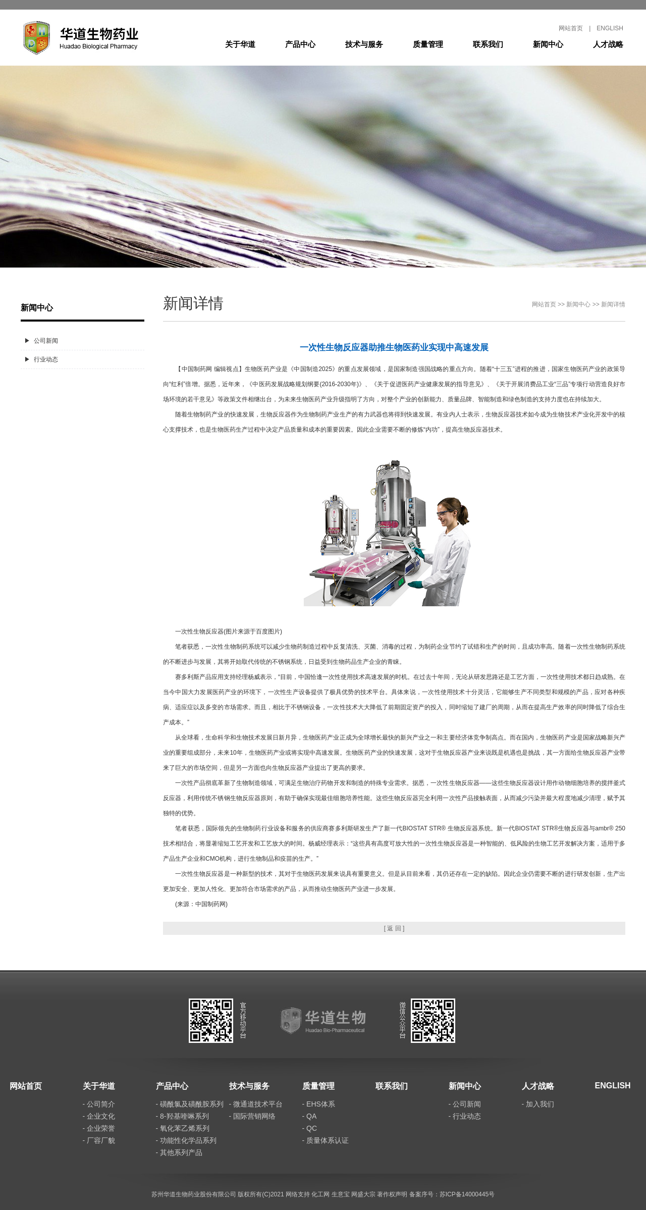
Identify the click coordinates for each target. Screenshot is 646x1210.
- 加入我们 (538, 1104)
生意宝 (341, 1194)
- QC (309, 1128)
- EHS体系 (318, 1104)
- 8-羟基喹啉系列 (182, 1116)
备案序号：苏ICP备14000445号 (452, 1194)
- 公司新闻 (465, 1104)
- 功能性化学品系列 (186, 1140)
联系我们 (488, 44)
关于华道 (240, 44)
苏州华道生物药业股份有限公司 (193, 1194)
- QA (309, 1116)
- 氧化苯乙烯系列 (183, 1128)
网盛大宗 (363, 1194)
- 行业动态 (465, 1116)
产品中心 (300, 44)
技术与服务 (364, 44)
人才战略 (608, 44)
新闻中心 (548, 44)
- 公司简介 (99, 1104)
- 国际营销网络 (252, 1116)
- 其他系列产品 (179, 1152)
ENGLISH (610, 28)
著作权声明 (392, 1194)
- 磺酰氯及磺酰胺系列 (190, 1104)
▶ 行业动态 (41, 359)
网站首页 (571, 28)
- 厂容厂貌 (99, 1140)
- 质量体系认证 (325, 1140)
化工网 (320, 1194)
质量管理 (428, 44)
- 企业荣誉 (99, 1128)
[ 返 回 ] (394, 928)
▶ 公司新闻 (41, 340)
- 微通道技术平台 (256, 1104)
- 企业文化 (99, 1116)
